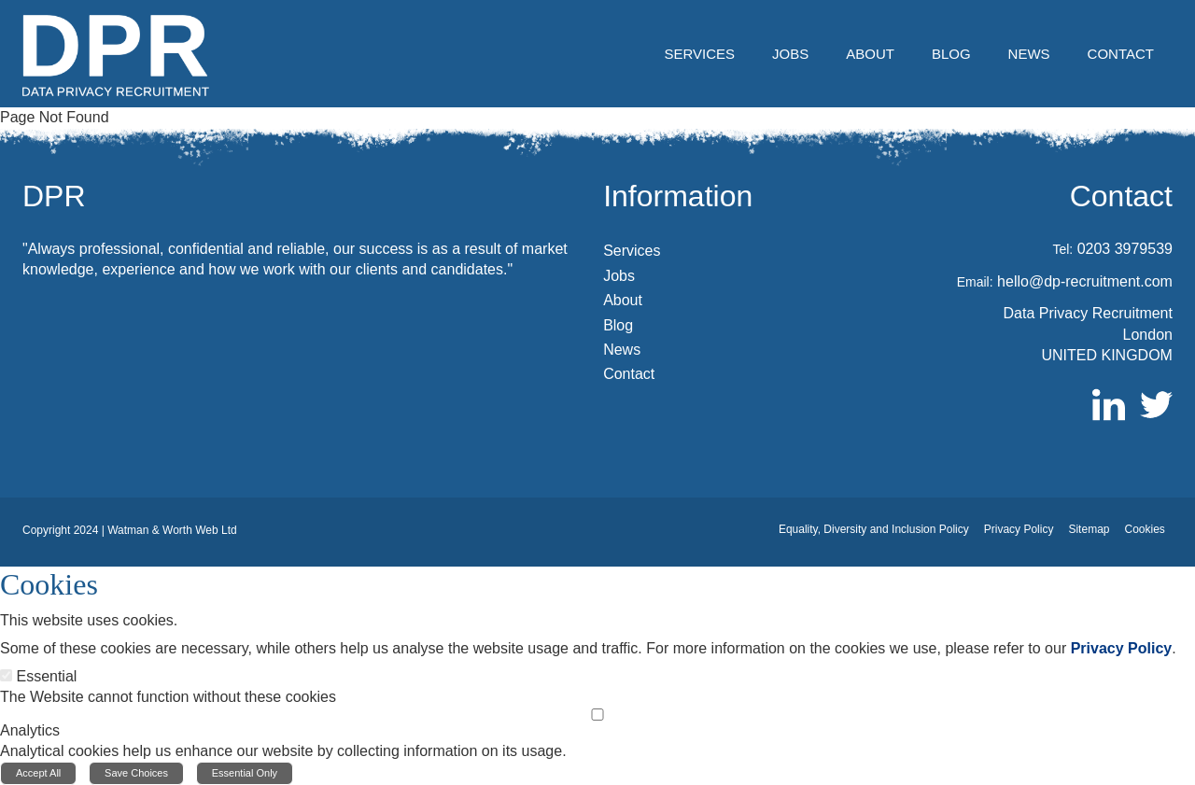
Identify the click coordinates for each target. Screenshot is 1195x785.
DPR (54, 196)
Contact (1121, 196)
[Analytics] (597, 714)
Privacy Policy (1122, 648)
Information (677, 196)
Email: (975, 281)
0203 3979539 (1125, 249)
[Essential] (6, 675)
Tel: (1062, 249)
